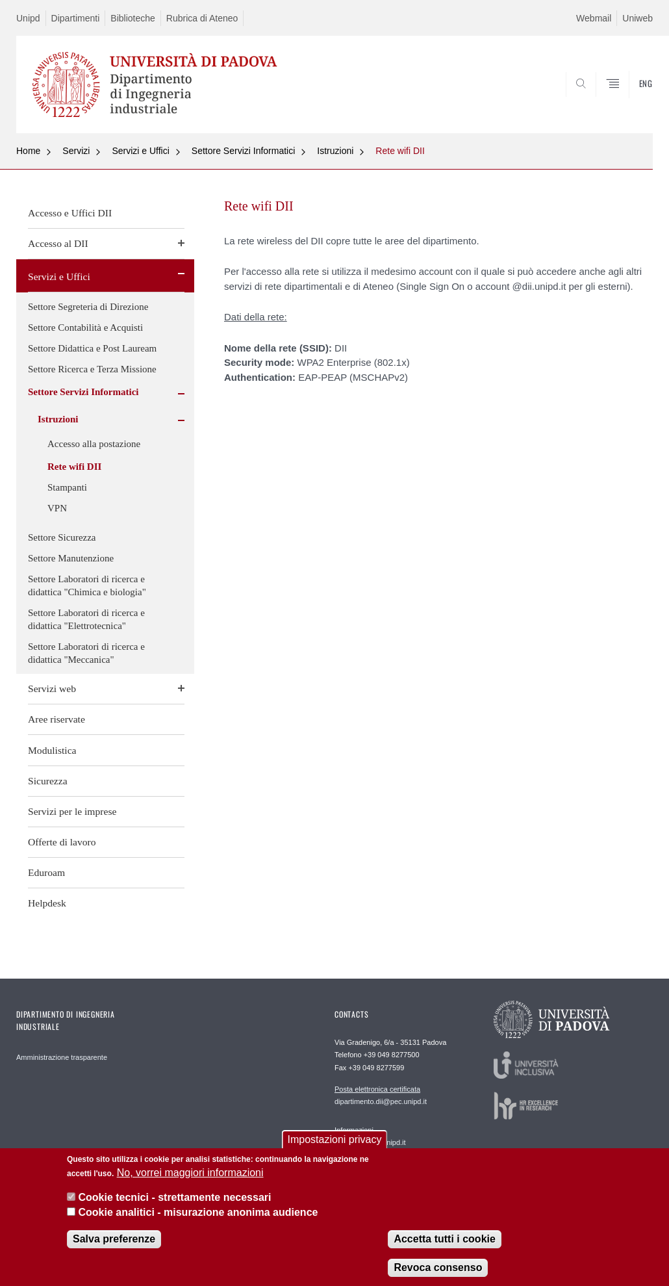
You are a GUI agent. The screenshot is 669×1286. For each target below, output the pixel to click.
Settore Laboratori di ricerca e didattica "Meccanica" (86, 653)
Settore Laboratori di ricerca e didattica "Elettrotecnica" (86, 619)
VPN (57, 508)
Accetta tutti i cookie (444, 1249)
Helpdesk (47, 902)
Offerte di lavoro (62, 841)
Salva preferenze (114, 1249)
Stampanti (67, 487)
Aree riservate (56, 719)
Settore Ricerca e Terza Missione (92, 369)
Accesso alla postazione (93, 444)
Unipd (28, 18)
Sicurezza (48, 780)
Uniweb (637, 18)
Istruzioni (335, 151)
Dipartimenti (75, 18)
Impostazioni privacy (335, 1149)
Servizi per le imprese (72, 811)
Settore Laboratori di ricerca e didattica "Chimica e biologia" (87, 585)
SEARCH (599, 101)
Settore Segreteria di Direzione (88, 307)
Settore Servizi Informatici (244, 151)
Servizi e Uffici (140, 151)
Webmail (593, 18)
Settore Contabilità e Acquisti (85, 327)
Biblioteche (132, 18)
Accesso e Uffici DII (70, 212)
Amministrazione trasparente (61, 1057)
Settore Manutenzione (71, 558)
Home (28, 151)
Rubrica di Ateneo (202, 18)
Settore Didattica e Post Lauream (92, 348)
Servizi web (52, 688)
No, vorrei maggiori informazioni (190, 1183)
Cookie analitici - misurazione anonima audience (198, 1222)
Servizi (76, 151)
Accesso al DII (58, 243)
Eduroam (46, 872)
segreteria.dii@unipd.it (370, 1135)
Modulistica (52, 750)
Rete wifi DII (399, 151)
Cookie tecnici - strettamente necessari (174, 1208)
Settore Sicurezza (62, 537)
